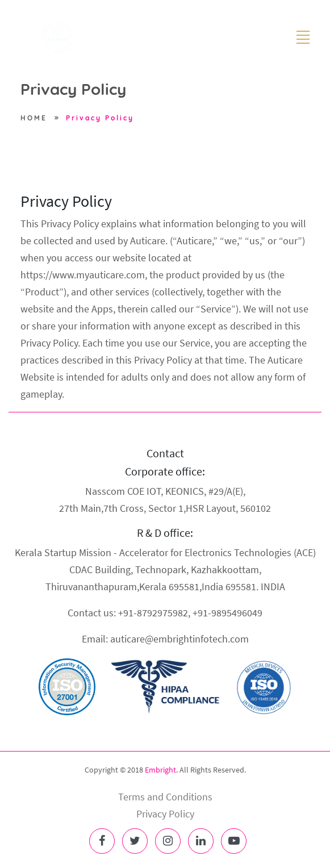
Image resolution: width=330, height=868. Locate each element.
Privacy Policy (100, 118)
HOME (33, 118)
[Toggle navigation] (303, 37)
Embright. (161, 770)
